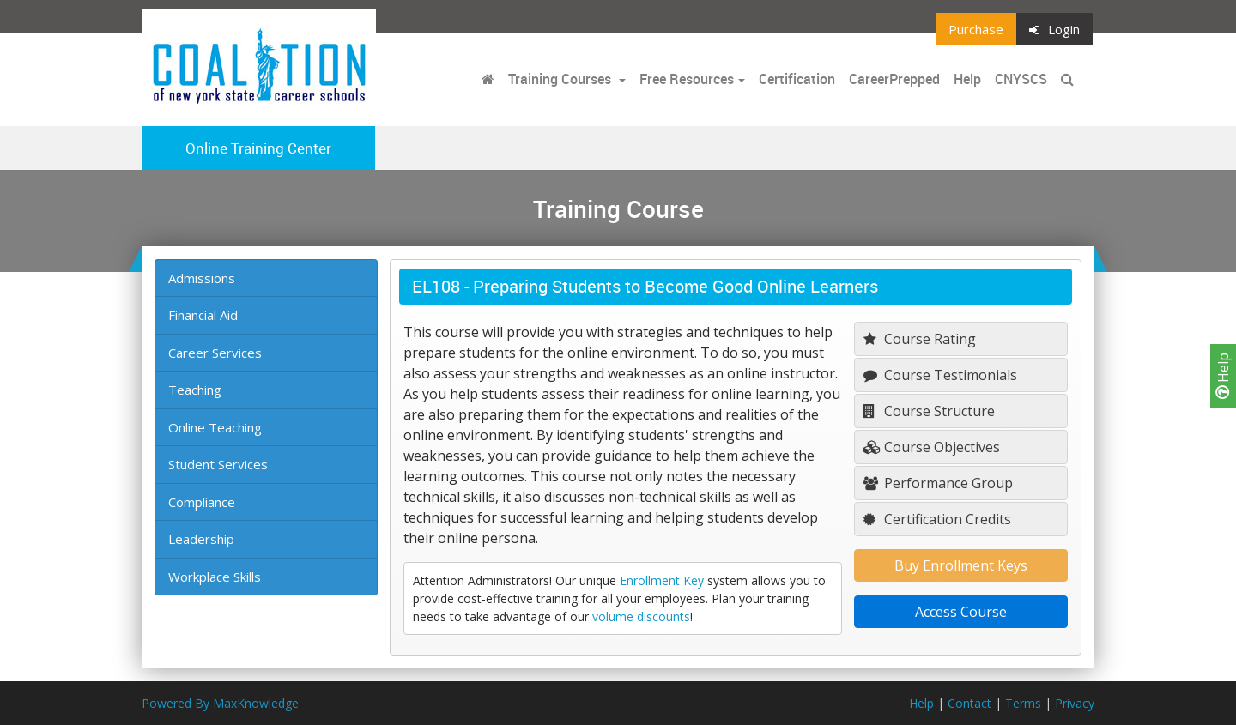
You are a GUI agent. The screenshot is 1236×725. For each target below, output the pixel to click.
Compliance (201, 502)
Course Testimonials (940, 375)
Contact (969, 703)
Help (1223, 376)
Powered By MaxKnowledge (220, 703)
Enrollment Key (662, 580)
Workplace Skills (214, 576)
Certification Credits (937, 519)
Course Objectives (931, 447)
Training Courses (561, 78)
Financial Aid (203, 314)
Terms (1023, 703)
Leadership (201, 538)
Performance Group (938, 483)
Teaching (194, 389)
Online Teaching (215, 427)
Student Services (218, 464)
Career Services (215, 352)
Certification (797, 78)
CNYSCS (1021, 78)
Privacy (1074, 703)
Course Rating (919, 338)
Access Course (961, 611)
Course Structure (929, 411)
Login (1054, 29)
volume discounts (641, 616)
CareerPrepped (894, 78)
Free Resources (686, 78)
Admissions (201, 278)
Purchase (975, 29)
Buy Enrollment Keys (960, 565)
